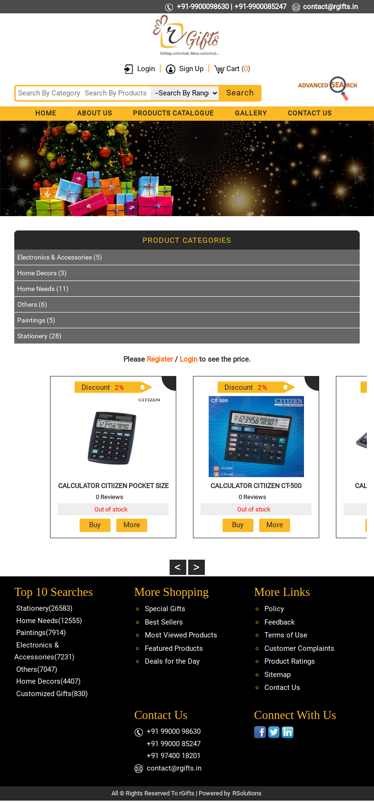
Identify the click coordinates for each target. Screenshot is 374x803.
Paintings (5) (36, 320)
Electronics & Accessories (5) (59, 257)
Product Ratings (289, 661)
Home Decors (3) (42, 273)
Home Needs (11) (43, 288)
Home (45, 113)
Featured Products (174, 648)
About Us (94, 113)
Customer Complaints (299, 648)
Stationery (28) (39, 336)
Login (146, 68)
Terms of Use (285, 635)
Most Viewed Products (181, 635)
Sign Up (191, 68)
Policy (274, 609)
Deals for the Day (172, 661)
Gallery (251, 113)
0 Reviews (109, 497)
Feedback (279, 622)
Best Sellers (164, 622)
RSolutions (247, 793)
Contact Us (310, 113)
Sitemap (277, 674)
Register (160, 359)
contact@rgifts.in (330, 6)
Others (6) (32, 304)
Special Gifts (165, 609)
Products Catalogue (173, 113)
